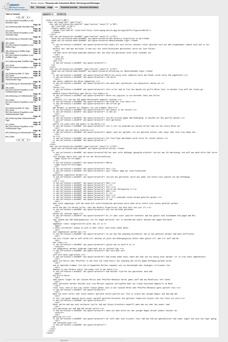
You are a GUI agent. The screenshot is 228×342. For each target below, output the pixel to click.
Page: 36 (36, 72)
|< (48, 14)
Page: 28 (36, 25)
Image (49, 7)
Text (32, 7)
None (3, 86)
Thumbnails (3, 47)
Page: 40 (36, 94)
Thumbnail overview (68, 7)
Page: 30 (36, 37)
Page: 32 (36, 49)
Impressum (64, 340)
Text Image (40, 7)
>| (65, 14)
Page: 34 (36, 59)
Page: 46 (36, 131)
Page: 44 (36, 116)
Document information (89, 7)
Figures (3, 66)
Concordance (3, 76)
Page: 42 (36, 106)
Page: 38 (36, 82)
